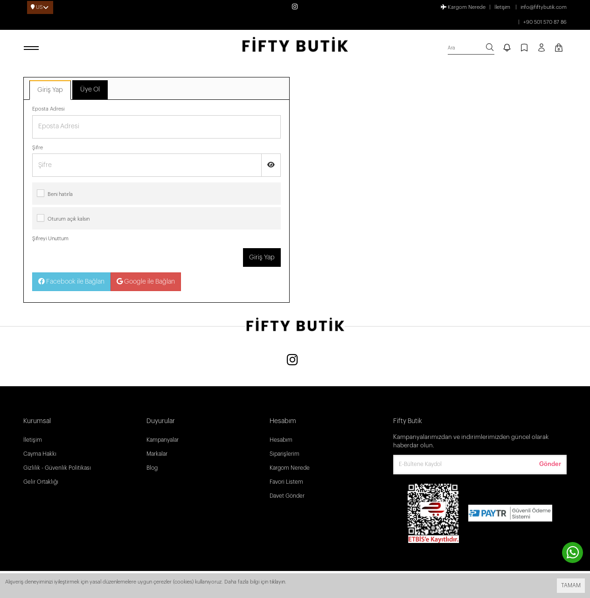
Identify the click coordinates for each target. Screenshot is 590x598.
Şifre (37, 147)
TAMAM (571, 585)
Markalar (156, 454)
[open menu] (32, 48)
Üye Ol (90, 89)
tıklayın (277, 581)
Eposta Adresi (48, 108)
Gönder (550, 464)
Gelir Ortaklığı (40, 482)
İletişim (502, 7)
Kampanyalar (162, 440)
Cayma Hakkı (39, 454)
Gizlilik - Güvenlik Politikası (57, 468)
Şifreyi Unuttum (50, 238)
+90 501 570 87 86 (545, 22)
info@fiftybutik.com (544, 7)
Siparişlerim (284, 454)
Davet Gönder (287, 496)
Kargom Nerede (463, 7)
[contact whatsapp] (572, 552)
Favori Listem (286, 482)
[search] (471, 48)
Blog (152, 468)
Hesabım (281, 440)
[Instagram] (292, 361)
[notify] (507, 48)
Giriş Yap (50, 90)
